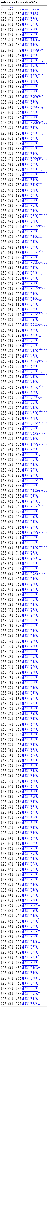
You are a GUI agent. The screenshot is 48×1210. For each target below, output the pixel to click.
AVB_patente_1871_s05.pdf (30, 865)
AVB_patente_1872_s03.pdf (30, 878)
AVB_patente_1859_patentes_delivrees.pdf (34, 670)
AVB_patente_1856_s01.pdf (30, 623)
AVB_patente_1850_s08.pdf (30, 544)
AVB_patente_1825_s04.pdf (30, 180)
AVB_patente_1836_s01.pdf (30, 331)
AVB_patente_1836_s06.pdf (30, 339)
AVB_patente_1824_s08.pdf (30, 172)
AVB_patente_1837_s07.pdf (30, 355)
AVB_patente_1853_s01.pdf (30, 575)
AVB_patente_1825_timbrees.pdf (31, 189)
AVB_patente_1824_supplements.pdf (32, 174)
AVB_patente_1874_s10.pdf (30, 922)
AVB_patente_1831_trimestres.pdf (32, 269)
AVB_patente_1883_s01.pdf (30, 1055)
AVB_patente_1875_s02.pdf (30, 926)
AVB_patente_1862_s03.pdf (30, 721)
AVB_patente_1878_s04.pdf (30, 978)
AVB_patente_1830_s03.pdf (30, 247)
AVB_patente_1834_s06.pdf (30, 309)
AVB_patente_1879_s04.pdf (30, 994)
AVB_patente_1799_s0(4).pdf (30, 15)
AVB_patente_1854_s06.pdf (30, 597)
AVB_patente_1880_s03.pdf (30, 1009)
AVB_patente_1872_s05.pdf (30, 881)
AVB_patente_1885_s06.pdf (30, 1094)
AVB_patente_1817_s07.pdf (30, 70)
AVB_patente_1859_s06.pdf (30, 679)
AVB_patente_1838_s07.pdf (30, 370)
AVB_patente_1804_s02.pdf (30, 37)
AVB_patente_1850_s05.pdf (30, 539)
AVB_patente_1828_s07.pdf (30, 229)
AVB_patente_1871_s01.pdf (30, 859)
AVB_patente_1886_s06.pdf (30, 1109)
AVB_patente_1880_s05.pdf (30, 1012)
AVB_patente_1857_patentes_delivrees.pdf (34, 638)
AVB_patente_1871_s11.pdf (30, 874)
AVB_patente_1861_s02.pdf (30, 704)
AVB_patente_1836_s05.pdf (30, 337)
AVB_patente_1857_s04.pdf (30, 644)
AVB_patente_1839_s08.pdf (30, 386)
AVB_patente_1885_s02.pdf (30, 1088)
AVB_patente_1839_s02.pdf (30, 377)
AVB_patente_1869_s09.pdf (30, 838)
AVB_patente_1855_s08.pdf (30, 617)
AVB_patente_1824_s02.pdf (30, 163)
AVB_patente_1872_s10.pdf (30, 889)
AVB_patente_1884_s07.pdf (30, 1081)
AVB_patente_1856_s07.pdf (30, 632)
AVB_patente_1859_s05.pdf (30, 678)
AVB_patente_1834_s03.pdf (30, 305)
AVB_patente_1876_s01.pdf (30, 941)
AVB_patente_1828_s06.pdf (30, 227)
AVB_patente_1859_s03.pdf (30, 675)
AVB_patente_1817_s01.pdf (30, 61)
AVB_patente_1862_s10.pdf (30, 731)
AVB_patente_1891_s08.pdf (30, 1186)
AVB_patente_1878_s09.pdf (30, 985)
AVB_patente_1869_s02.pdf (30, 828)
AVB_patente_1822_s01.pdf (30, 132)
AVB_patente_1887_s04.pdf (30, 1121)
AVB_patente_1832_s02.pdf (30, 273)
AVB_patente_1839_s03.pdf (30, 379)
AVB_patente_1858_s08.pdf (30, 666)
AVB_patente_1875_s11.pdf (30, 939)
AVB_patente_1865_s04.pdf (30, 767)
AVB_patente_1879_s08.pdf (30, 1000)
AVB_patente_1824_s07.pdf (30, 171)
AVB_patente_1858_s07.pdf (30, 664)
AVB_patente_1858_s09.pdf (30, 667)
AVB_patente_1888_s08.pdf (30, 1142)
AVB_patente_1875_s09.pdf (30, 936)
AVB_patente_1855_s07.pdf (30, 615)
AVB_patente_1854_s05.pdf (30, 596)
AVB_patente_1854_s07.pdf (30, 599)
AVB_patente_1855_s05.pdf (30, 612)
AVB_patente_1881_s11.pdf (30, 1038)
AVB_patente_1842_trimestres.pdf (32, 431)
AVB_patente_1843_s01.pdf (30, 434)
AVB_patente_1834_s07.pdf (30, 310)
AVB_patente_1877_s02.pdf (30, 959)
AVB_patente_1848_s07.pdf (30, 516)
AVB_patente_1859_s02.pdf (30, 673)
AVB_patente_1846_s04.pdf (30, 483)
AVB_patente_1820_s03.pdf (30, 104)
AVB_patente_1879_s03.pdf (30, 993)
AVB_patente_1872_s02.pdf (30, 877)
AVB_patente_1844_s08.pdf (30, 459)
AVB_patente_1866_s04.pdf (30, 782)
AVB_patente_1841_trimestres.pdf (32, 416)
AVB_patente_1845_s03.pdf (30, 467)
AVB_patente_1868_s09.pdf (30, 822)
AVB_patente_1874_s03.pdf (30, 911)
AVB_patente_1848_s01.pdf (30, 507)
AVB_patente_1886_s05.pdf (30, 1107)
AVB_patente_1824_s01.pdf (30, 162)
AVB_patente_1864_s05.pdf (30, 754)
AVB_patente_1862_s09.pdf (30, 730)
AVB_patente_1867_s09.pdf (30, 806)
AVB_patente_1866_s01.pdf (30, 777)
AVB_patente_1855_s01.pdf (30, 606)
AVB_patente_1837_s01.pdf (30, 346)
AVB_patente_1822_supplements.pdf (32, 144)
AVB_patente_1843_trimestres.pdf (32, 446)
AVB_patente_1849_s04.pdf (30, 525)
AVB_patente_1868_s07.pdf (30, 819)
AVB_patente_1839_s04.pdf (30, 380)
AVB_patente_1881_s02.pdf (30, 1024)
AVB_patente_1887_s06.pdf (30, 1124)
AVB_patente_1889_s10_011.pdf (31, 1159)
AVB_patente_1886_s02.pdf (30, 1103)
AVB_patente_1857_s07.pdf (30, 648)
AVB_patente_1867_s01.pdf (30, 794)
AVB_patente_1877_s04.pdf (30, 962)
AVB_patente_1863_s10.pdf (30, 746)
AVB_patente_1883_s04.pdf (30, 1060)
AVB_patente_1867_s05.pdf (30, 800)
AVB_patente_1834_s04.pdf (30, 306)
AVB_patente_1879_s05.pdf (30, 996)
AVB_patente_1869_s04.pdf (30, 831)
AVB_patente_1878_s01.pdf (30, 974)
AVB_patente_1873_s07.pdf (30, 901)
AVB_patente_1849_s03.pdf (30, 523)
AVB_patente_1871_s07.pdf (30, 868)
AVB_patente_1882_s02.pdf (30, 1040)
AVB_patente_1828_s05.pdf (30, 226)
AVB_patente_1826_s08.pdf (30, 202)
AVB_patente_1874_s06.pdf (30, 916)
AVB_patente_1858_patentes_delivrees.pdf (34, 654)
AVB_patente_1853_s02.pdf (30, 577)
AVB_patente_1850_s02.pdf (30, 535)
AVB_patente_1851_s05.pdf (30, 553)
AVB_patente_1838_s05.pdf (30, 367)
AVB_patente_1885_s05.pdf (30, 1093)
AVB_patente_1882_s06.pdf (30, 1046)
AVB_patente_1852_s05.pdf (30, 566)
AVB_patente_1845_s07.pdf (30, 473)
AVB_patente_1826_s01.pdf (30, 192)
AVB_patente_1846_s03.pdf (30, 481)
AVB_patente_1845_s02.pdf (30, 465)
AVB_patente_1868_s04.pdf (30, 815)
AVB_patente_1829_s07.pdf (30, 241)
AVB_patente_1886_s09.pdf (30, 1113)
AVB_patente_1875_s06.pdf (30, 932)
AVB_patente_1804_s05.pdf (30, 41)
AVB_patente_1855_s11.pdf (30, 621)
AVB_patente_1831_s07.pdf (30, 266)
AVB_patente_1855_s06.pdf (30, 614)
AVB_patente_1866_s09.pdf (30, 789)
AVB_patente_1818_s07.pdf (30, 84)
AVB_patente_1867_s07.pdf (30, 803)
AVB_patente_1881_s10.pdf (30, 1036)
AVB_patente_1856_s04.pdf (30, 627)
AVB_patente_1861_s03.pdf (30, 706)
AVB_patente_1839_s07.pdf (30, 385)
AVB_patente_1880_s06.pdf (30, 1014)
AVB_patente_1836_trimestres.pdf (32, 343)
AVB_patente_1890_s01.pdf (30, 1161)
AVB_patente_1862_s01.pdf (30, 718)
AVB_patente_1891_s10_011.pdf (31, 1189)
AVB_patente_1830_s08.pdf (30, 254)
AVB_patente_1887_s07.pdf (30, 1125)
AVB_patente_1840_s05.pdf (30, 397)
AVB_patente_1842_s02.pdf (30, 421)
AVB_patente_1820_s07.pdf (30, 110)
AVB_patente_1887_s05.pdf (30, 1122)
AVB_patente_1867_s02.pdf (30, 795)
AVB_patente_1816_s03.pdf (30, 50)
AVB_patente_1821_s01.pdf (30, 116)
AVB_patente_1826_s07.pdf (30, 200)
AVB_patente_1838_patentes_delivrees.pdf (34, 360)
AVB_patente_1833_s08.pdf (30, 297)
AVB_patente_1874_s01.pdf (30, 908)
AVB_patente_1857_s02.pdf (30, 641)
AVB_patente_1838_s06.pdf (30, 368)
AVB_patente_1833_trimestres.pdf (32, 299)
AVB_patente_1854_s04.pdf (30, 594)
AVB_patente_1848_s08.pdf (30, 517)
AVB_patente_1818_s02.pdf (30, 77)
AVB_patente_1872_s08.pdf (30, 886)
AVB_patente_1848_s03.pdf (30, 510)
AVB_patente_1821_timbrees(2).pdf (32, 131)
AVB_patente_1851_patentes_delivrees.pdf (34, 545)
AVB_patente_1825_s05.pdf (30, 181)
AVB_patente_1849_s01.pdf (30, 520)
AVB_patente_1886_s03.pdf (30, 1104)
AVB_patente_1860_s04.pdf (30, 693)
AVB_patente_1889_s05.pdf (30, 1152)
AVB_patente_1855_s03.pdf (30, 609)
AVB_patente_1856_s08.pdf (30, 633)
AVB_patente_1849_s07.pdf (30, 529)
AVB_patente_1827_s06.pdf (30, 214)
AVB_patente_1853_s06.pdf (30, 583)
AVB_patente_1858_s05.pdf (30, 661)
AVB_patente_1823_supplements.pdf (32, 160)
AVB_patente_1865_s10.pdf (30, 776)
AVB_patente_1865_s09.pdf (30, 774)
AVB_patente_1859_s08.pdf (30, 682)
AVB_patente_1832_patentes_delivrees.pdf (34, 270)
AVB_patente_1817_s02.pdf (30, 62)
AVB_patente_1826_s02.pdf (30, 193)
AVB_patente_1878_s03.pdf (30, 977)
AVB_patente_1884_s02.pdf (30, 1073)
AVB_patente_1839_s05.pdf (30, 382)
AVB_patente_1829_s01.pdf (30, 232)
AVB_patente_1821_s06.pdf (30, 123)
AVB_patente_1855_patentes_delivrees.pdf (34, 605)
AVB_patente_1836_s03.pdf (30, 334)
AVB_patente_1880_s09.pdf (30, 1018)
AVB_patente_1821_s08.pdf (30, 126)
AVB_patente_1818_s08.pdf (30, 86)
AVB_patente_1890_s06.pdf (30, 1168)
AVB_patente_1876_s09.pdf (30, 953)
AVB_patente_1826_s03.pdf (30, 195)
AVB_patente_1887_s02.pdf (30, 1118)
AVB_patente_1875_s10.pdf (30, 938)
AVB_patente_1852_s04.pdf (30, 565)
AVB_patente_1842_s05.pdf (30, 425)
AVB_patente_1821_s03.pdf (30, 119)
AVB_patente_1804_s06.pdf (30, 43)
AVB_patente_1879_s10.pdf (30, 1003)
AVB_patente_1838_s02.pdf (30, 363)
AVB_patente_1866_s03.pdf (30, 780)
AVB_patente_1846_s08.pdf (30, 489)
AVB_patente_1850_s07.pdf (30, 542)
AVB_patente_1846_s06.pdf (30, 486)
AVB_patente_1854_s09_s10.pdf (31, 602)
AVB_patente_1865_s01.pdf (30, 762)
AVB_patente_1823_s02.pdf (30, 150)
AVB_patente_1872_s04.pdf (30, 880)
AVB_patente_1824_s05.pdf (30, 168)
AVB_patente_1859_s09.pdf (30, 684)
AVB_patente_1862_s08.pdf (30, 728)
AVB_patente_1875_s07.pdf (30, 933)
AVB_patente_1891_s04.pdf (30, 1180)
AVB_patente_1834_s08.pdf (30, 312)
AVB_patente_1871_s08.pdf (30, 870)
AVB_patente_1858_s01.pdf (30, 655)
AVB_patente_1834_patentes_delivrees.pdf (34, 300)
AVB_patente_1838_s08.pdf (30, 371)
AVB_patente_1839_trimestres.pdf (32, 388)
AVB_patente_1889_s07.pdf (30, 1155)
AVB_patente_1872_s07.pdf (30, 884)
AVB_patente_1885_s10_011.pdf (31, 1100)
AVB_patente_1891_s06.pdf (30, 1183)
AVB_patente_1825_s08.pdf (30, 186)
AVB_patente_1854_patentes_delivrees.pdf (34, 589)
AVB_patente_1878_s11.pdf (30, 988)
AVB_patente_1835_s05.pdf (30, 322)
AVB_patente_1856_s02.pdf (30, 624)
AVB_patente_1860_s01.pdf (30, 688)
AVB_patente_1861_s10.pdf (30, 716)
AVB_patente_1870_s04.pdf (30, 847)
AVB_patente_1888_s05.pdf (30, 1137)
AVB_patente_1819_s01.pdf (30, 89)
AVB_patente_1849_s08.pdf (30, 531)
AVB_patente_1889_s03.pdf (30, 1149)
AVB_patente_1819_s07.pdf (30, 98)
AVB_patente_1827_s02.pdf (30, 208)
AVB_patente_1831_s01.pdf (30, 257)
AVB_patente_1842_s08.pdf (30, 429)
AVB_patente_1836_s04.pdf (30, 336)
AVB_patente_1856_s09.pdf (30, 635)
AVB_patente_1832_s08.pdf (30, 282)
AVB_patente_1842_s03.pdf (30, 422)
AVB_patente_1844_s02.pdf (30, 450)
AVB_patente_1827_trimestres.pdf (32, 218)
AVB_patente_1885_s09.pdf (30, 1098)
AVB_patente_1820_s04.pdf (30, 105)
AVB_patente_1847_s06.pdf (30, 501)
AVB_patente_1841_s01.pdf (30, 404)
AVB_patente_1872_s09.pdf (30, 887)
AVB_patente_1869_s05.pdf (30, 832)
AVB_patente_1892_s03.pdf (30, 1194)
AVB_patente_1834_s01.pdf (30, 302)
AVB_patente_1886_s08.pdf (30, 1112)
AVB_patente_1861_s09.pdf (30, 715)
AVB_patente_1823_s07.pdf (30, 157)
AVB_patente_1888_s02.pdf (30, 1133)
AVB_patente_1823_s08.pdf (30, 159)
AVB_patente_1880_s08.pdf (30, 1017)
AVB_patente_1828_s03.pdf (30, 223)
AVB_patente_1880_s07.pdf (30, 1015)
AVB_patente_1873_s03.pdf (30, 895)
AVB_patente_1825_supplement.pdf (32, 187)
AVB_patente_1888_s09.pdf (30, 1143)
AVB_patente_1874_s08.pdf (30, 919)
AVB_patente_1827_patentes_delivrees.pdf (34, 205)
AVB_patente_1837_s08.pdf (30, 357)
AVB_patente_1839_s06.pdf (30, 383)
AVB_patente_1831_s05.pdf (30, 263)
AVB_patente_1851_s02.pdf (30, 548)
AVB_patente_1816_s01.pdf (30, 46)
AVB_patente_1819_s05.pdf (30, 95)
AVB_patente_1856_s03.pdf (30, 626)
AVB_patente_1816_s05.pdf (30, 53)
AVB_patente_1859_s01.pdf (30, 672)
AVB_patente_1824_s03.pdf (30, 165)
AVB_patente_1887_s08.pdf (30, 1127)
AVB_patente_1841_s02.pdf (30, 406)
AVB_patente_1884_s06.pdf (30, 1079)
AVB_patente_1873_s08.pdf (30, 902)
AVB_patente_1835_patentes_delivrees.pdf (34, 315)
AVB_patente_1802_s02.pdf (30, 28)
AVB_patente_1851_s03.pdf (30, 550)
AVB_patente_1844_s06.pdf (30, 456)
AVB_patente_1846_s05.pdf (30, 484)
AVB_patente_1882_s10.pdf (30, 1052)
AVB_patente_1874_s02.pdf (30, 910)
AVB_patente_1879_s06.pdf (30, 997)
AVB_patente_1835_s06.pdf (30, 324)
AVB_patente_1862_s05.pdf (30, 724)
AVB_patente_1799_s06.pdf (30, 24)
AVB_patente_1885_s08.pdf (30, 1097)
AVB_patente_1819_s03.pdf (30, 92)
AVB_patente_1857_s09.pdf (30, 651)
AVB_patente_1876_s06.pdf (30, 948)
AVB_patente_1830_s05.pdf (30, 250)
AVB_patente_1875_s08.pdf (30, 935)
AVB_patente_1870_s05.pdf (30, 849)
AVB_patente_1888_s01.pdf (30, 1131)
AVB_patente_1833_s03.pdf (30, 290)
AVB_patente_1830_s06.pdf (30, 251)
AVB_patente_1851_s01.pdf (30, 547)
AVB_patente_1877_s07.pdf (30, 966)
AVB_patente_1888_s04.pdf (30, 1136)
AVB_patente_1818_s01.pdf (30, 76)
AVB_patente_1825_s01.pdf (30, 175)
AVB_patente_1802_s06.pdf (30, 34)
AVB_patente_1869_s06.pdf (30, 834)
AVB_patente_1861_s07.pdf (30, 712)
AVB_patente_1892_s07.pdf (30, 1200)
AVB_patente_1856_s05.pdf (30, 629)
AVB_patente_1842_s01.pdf (30, 419)
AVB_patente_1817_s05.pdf (30, 67)
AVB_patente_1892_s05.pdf (30, 1197)
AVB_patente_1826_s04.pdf (30, 196)
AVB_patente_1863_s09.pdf (30, 745)
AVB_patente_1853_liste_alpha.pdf (32, 572)
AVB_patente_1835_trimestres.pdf (32, 328)
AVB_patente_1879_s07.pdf (30, 999)
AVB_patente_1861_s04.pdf (30, 707)
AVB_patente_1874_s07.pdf (30, 917)
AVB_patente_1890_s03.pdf (30, 1164)
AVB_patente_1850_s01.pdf (30, 534)
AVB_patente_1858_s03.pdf (30, 658)
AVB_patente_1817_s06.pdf (30, 68)
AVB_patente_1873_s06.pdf (30, 899)
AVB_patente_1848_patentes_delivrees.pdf (34, 505)
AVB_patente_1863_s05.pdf (30, 739)
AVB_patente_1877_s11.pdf (30, 972)
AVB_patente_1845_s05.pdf (30, 470)
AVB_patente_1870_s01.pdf (30, 843)
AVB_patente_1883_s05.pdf (30, 1061)
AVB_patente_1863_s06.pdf (30, 740)
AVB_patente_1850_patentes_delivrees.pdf (34, 532)
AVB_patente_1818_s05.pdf (30, 82)
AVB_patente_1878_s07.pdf (30, 983)
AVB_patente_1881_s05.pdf (30, 1029)
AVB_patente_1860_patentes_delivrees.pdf (34, 687)
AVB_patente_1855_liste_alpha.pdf (32, 603)
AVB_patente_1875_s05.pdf (30, 930)
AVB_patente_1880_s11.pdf (30, 1021)
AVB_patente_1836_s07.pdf (30, 340)
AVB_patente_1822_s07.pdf (30, 141)
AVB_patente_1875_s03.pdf (30, 928)
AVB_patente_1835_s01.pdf (30, 316)
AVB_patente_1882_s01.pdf (30, 1039)
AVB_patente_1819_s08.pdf (30, 99)
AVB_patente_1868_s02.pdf (30, 812)
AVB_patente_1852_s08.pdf (30, 571)
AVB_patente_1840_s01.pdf (30, 391)
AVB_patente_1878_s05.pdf (30, 980)
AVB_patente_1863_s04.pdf (30, 737)
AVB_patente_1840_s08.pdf (30, 401)
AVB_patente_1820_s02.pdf (30, 102)
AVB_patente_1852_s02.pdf (30, 562)
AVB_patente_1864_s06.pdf (30, 755)
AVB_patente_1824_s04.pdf (30, 166)
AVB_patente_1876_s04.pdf (30, 945)
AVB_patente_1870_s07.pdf (30, 852)
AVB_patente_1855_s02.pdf (30, 608)
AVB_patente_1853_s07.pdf (30, 584)
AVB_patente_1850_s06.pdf (30, 541)
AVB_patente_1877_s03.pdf (30, 960)
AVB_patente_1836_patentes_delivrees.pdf (34, 330)
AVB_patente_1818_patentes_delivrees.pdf (34, 74)
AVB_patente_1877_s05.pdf (30, 963)
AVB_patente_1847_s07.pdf (30, 502)
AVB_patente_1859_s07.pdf (30, 681)
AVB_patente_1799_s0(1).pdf (30, 10)
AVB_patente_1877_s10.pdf (30, 971)
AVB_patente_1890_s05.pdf (30, 1167)
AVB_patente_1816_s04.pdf (30, 52)
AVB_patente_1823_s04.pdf (30, 153)
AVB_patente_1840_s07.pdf (30, 400)
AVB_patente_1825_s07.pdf (30, 184)
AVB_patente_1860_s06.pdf (30, 696)
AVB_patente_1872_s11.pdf (30, 890)
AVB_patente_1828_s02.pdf (30, 221)
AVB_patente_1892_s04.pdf (30, 1195)
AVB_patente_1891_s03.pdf (30, 1179)
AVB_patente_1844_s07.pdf (30, 458)
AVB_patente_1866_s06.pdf (30, 785)
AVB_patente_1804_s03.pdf (30, 38)
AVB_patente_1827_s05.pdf (30, 212)
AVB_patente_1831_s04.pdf (30, 261)
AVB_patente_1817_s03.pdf (30, 64)
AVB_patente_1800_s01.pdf (30, 25)
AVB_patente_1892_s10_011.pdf (31, 1204)
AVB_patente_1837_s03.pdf (30, 349)
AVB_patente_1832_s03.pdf (30, 275)
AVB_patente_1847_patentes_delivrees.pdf (34, 492)
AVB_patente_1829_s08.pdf (30, 242)
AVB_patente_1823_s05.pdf (30, 154)
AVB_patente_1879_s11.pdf (30, 1005)
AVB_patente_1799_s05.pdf (30, 22)
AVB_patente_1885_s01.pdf (30, 1087)
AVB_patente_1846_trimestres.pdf (32, 490)
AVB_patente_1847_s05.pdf (30, 499)
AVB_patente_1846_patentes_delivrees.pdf (34, 477)
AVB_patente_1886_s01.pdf (30, 1101)
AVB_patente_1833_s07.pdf (30, 296)
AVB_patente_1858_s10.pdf (30, 669)
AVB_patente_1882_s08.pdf (30, 1049)
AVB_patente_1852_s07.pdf (30, 569)
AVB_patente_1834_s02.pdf (30, 303)
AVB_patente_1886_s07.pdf (30, 1110)
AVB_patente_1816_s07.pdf (30, 56)
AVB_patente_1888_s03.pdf (30, 1134)
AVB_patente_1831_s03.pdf (30, 260)
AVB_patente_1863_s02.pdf (30, 734)
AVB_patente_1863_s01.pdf (30, 733)
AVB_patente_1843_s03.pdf (30, 437)
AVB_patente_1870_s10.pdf (30, 856)
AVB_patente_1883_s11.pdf (30, 1070)
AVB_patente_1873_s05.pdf (30, 898)
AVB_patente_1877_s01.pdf (30, 957)
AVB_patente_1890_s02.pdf (30, 1162)
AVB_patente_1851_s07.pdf (30, 556)
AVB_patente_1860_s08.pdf (30, 699)
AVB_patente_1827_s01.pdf (30, 206)
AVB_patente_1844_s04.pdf (30, 453)
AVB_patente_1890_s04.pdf (30, 1165)
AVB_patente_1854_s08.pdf (30, 600)
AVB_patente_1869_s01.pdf (30, 826)
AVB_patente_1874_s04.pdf (30, 913)
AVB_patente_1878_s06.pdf (30, 981)
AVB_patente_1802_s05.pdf (30, 32)
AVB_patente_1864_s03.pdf (30, 751)
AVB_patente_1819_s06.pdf (30, 96)
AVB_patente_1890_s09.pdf (30, 1173)
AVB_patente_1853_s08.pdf (30, 586)
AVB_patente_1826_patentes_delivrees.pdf (34, 190)
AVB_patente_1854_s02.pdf (30, 591)
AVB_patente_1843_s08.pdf (30, 444)
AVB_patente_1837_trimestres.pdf (32, 358)
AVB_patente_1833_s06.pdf (30, 294)
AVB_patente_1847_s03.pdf (30, 496)
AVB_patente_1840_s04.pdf (30, 395)
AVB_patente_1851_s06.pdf (30, 554)
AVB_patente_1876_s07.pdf (30, 950)
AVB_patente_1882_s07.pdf (30, 1048)
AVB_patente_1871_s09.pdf (30, 871)
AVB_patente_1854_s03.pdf (30, 593)
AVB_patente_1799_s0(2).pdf (30, 12)
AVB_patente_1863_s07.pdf (30, 742)
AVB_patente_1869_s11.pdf (30, 841)
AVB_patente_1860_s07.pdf (30, 697)
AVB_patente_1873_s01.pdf (30, 892)
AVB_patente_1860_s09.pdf (30, 700)
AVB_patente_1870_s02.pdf (30, 844)
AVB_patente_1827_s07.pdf (30, 215)
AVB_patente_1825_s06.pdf (30, 183)
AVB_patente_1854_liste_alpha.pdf (32, 587)
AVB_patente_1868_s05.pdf (30, 816)
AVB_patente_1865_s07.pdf (30, 771)
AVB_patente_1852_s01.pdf (30, 560)
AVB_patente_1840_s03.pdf (30, 394)
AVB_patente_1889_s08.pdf (30, 1156)
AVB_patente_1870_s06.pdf (30, 850)
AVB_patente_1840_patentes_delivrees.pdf (34, 389)
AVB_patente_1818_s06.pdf (30, 83)
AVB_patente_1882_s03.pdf (30, 1042)
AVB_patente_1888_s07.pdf (30, 1140)
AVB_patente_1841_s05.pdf (30, 410)
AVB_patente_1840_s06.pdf (30, 398)
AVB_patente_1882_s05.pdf (30, 1045)
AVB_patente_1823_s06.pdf (30, 156)
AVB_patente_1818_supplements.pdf (32, 87)
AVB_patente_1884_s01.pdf (30, 1072)
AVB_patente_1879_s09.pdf (30, 1002)
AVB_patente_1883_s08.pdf (30, 1066)
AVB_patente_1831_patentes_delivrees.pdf (34, 255)
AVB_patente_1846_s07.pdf (30, 487)
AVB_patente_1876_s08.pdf (30, 951)
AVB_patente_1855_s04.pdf (30, 611)
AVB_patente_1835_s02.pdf (30, 318)
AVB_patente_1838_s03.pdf (30, 364)
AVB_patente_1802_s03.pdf (30, 29)
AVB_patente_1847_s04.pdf (30, 498)
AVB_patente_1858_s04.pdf (30, 660)
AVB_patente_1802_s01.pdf (30, 27)
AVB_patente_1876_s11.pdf (30, 956)
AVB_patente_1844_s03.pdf (30, 452)
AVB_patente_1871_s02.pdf (30, 861)
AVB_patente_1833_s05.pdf (30, 293)
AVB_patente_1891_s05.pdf (30, 1182)
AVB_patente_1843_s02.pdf (30, 435)
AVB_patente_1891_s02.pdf (30, 1177)
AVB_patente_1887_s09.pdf (30, 1128)
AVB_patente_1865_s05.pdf (30, 768)
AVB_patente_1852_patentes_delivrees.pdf (34, 559)
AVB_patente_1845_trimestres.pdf (32, 476)
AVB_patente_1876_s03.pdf (30, 944)
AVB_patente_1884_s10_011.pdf (31, 1085)
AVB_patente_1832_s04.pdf (30, 276)
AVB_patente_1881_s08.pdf (30, 1033)
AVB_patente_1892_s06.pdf (30, 1198)
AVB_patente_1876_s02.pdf (30, 942)
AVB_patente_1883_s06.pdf (30, 1063)
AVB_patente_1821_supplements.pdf (32, 128)
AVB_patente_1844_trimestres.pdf (32, 461)
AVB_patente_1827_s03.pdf (30, 209)
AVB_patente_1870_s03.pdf (30, 846)
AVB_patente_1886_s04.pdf (30, 1106)
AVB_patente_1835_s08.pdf (30, 327)
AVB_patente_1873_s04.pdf (30, 896)
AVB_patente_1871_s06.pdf (30, 867)
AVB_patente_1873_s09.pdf (30, 904)
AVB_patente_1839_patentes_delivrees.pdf (34, 374)
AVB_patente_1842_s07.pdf (30, 428)
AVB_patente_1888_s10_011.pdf (31, 1145)
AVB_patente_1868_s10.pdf (30, 823)
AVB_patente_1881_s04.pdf (30, 1027)
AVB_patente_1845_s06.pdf (30, 471)
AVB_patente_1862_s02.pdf (30, 719)
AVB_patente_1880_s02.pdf (30, 1008)
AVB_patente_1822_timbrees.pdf (31, 145)
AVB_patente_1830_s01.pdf (30, 244)
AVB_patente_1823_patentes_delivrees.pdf (34, 147)
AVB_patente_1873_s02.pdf (30, 893)
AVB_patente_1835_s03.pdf (30, 319)
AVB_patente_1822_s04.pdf (30, 137)
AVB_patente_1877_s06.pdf (30, 965)
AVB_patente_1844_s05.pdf (30, 455)
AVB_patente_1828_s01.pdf (30, 220)
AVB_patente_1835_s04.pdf (30, 321)
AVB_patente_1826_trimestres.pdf (32, 203)
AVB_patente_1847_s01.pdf (30, 493)
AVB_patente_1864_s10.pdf (30, 761)
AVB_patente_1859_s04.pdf (30, 676)
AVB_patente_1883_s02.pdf (30, 1057)
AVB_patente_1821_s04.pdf (30, 120)
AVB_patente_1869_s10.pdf (30, 840)
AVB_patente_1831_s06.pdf (30, 264)
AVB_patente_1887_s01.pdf (30, 1116)
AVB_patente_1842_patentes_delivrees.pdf (34, 418)
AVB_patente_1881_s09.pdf (30, 1035)
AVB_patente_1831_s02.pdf (30, 258)
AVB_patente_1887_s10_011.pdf (31, 1130)
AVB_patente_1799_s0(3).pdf (30, 13)
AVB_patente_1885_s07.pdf (30, 1096)
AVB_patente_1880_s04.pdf (30, 1011)
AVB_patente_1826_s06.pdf (30, 199)
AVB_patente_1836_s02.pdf (30, 333)
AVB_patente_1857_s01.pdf (30, 639)
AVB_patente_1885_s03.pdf (30, 1090)
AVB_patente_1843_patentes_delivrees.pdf (34, 432)
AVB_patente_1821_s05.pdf (30, 122)
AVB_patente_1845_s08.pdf (30, 474)
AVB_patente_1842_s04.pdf (30, 423)
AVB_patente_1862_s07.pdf (30, 727)
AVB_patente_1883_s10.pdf (30, 1069)
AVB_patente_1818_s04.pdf (30, 80)
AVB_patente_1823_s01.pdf (30, 148)
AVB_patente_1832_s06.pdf (30, 279)
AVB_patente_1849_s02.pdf (30, 522)
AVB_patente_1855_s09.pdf (30, 618)
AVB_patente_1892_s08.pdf (30, 1201)
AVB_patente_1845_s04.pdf (30, 468)
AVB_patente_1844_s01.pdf (30, 449)
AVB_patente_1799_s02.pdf (30, 18)
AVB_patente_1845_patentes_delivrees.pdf (34, 462)
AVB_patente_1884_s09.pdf (30, 1084)
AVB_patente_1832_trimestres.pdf (32, 284)
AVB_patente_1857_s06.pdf (30, 646)
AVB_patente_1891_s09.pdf (30, 1188)
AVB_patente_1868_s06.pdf (30, 817)
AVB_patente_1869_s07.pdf (30, 835)
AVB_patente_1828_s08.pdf (30, 230)
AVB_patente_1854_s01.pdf (30, 590)
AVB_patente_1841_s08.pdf (30, 415)
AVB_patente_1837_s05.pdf (30, 352)
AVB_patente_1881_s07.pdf (30, 1032)
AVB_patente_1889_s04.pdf (30, 1151)
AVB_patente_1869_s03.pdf (30, 829)
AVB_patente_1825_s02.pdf (30, 177)
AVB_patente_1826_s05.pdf (30, 197)
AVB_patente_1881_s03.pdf (30, 1026)
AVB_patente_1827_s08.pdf (30, 217)
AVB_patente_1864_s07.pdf (30, 757)
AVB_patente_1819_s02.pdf (30, 90)
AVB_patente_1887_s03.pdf (30, 1119)
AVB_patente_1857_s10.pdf (30, 652)
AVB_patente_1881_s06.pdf (30, 1030)
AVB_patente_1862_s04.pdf (30, 722)
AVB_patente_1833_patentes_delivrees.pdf (34, 285)
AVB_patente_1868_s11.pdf (30, 825)
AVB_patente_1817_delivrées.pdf (32, 59)
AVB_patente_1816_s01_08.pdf (31, 47)
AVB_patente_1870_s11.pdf (30, 858)
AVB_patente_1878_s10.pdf (30, 987)
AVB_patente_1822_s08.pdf (30, 142)
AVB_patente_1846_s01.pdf (30, 478)
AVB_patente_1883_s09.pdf (30, 1067)
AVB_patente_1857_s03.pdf (30, 642)
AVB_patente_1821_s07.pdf (30, 125)
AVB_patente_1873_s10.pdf (30, 905)
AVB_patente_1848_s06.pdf (30, 514)
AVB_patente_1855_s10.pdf (30, 620)
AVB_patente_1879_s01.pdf (30, 990)
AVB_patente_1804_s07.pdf (30, 44)
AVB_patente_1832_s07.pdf (30, 281)
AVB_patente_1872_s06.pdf (30, 883)
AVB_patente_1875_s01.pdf (30, 925)
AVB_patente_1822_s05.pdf (30, 138)
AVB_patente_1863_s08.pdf (30, 743)
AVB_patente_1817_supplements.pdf (32, 73)
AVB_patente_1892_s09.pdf (30, 1203)
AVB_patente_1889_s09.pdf (30, 1158)
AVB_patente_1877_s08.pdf (30, 968)
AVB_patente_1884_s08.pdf (30, 1082)
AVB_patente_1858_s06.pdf (30, 663)
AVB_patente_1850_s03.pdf (30, 536)
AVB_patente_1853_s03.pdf (30, 578)
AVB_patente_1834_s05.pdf (30, 308)
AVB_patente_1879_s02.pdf (30, 991)
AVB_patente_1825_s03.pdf (30, 178)
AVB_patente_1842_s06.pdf (30, 426)
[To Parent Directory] (7, 7)
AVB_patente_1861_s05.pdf (30, 709)
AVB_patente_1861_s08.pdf (30, 713)
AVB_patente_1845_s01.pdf (30, 464)
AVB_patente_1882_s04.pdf (30, 1043)
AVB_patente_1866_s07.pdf (30, 786)
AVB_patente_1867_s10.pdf (30, 807)
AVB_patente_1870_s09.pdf (30, 855)
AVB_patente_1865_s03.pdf (30, 765)
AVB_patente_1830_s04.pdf (30, 248)
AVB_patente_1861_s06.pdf (30, 710)
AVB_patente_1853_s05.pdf (30, 581)
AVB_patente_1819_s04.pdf (30, 93)
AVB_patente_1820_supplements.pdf (32, 113)
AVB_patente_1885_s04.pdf (30, 1091)
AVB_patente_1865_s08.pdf (30, 773)
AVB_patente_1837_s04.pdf (30, 351)
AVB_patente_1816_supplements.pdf (32, 58)
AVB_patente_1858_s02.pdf (30, 657)
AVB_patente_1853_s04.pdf (30, 580)
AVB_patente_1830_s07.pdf (30, 252)
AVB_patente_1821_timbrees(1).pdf (32, 129)
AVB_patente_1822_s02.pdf (30, 134)
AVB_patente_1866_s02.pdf (30, 779)
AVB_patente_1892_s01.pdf (30, 1191)
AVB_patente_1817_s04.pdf (30, 65)
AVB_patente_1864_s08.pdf (30, 758)
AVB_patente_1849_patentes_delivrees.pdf (34, 519)
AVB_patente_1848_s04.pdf (30, 511)
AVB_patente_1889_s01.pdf (30, 1146)
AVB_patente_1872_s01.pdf (30, 875)
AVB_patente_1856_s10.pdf (30, 636)
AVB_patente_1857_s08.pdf (30, 649)
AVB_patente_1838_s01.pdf (30, 361)
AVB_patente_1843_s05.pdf (30, 440)
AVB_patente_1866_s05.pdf (30, 783)
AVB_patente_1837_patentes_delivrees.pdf (34, 345)
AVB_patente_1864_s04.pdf (30, 752)
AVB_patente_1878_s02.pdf (30, 975)
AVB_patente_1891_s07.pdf (30, 1185)
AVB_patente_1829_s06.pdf (30, 239)
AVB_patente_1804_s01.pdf (30, 35)
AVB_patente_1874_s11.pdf (30, 923)
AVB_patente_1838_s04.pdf (30, 365)
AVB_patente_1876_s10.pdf (30, 954)
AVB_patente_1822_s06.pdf (30, 140)
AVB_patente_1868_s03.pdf (30, 813)
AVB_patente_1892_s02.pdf (30, 1192)
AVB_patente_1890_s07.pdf (30, 1170)
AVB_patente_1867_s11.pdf (30, 809)
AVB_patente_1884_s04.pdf (30, 1076)
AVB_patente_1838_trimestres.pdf (32, 373)
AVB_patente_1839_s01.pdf (30, 376)
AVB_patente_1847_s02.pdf (30, 495)
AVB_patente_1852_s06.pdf (30, 568)
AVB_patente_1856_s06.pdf (30, 630)
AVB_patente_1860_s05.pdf (30, 694)
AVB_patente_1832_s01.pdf (30, 272)
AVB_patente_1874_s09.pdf (30, 920)
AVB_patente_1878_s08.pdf (30, 984)
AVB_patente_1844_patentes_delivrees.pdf (34, 447)
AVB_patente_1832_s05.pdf (30, 278)
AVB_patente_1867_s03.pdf (30, 797)
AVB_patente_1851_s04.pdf (30, 551)
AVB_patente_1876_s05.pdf (30, 947)
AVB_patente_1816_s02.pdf (30, 49)
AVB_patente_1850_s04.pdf (30, 538)
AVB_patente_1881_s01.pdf (30, 1023)
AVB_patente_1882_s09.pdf (30, 1051)
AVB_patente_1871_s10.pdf (30, 872)
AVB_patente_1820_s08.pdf (30, 111)
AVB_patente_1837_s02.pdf (30, 348)
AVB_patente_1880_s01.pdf (30, 1006)
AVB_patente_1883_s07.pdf (30, 1064)
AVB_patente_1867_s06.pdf (30, 801)
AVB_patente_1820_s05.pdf (30, 107)
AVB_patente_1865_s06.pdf (30, 770)
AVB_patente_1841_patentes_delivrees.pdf (34, 403)
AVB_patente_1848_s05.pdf (30, 513)
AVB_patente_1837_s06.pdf (30, 354)
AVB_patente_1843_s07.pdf (30, 443)
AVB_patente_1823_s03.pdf (30, 151)
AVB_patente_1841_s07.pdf (30, 413)
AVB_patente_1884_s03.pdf (30, 1075)
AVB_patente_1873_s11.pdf (30, 907)
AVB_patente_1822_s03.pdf (30, 135)
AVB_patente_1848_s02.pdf (30, 508)
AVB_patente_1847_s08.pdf (30, 504)
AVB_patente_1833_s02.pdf (30, 288)
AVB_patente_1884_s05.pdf (30, 1078)
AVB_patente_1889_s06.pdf (30, 1153)
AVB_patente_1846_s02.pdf (30, 480)
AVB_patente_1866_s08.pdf (30, 788)
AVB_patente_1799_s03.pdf (30, 19)
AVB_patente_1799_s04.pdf (30, 21)
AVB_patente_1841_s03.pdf (30, 407)
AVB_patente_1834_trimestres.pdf (32, 313)
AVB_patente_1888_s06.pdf (30, 1139)
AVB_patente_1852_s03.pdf (30, 563)
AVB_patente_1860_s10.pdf (30, 702)
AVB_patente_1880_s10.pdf (30, 1020)
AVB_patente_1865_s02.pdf (30, 764)
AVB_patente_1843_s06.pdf (30, 441)
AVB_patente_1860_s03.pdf (30, 691)
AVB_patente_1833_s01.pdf (30, 287)
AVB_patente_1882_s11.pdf (30, 1054)
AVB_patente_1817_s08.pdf (30, 71)
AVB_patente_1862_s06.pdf (30, 725)
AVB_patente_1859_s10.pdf (30, 685)
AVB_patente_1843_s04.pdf (30, 438)
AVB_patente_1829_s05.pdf (30, 238)
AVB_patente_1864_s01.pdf (30, 748)
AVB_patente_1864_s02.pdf (30, 749)
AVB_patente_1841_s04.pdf (30, 409)
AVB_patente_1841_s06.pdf (30, 412)
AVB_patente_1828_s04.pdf (30, 224)
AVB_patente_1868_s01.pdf (30, 810)
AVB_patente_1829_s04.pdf (30, 236)
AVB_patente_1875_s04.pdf (30, 929)
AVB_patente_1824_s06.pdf (30, 169)
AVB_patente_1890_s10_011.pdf (31, 1174)
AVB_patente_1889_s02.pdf (30, 1148)
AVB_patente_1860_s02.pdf (30, 690)
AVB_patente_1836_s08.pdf (30, 342)
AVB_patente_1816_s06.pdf (30, 55)
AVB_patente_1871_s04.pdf (30, 864)
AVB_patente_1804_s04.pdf (30, 40)
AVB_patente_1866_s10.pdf (30, 791)
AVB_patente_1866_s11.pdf (30, 792)
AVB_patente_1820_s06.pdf (30, 108)
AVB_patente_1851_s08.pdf (30, 557)
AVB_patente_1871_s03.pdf (30, 862)
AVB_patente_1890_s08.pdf (30, 1171)
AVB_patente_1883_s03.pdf (30, 1058)
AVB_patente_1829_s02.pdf (30, 233)
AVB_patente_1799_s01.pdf (30, 16)
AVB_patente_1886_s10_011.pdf (31, 1115)
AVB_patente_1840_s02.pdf (30, 392)
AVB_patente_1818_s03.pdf (30, 79)
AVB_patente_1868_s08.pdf (30, 820)
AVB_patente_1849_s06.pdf (30, 528)
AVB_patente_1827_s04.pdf (30, 211)
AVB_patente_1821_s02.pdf (30, 117)
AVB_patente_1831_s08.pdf (30, 267)
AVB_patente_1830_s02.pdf (30, 245)
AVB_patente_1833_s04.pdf (30, 291)
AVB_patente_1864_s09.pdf (30, 759)
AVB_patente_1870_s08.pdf (30, 853)
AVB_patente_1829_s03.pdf (30, 235)
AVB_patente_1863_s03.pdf (30, 736)
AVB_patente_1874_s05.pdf (30, 914)
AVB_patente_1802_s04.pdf (30, 31)
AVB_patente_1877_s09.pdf (30, 969)
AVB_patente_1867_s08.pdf (30, 804)
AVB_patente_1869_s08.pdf (30, 837)
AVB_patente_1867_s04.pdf (30, 798)
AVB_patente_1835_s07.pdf (30, 325)
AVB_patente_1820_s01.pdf (30, 101)
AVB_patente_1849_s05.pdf (30, 526)
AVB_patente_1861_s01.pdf (30, 703)
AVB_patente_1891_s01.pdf (30, 1176)
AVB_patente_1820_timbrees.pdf (31, 114)
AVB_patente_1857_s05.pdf (30, 645)
